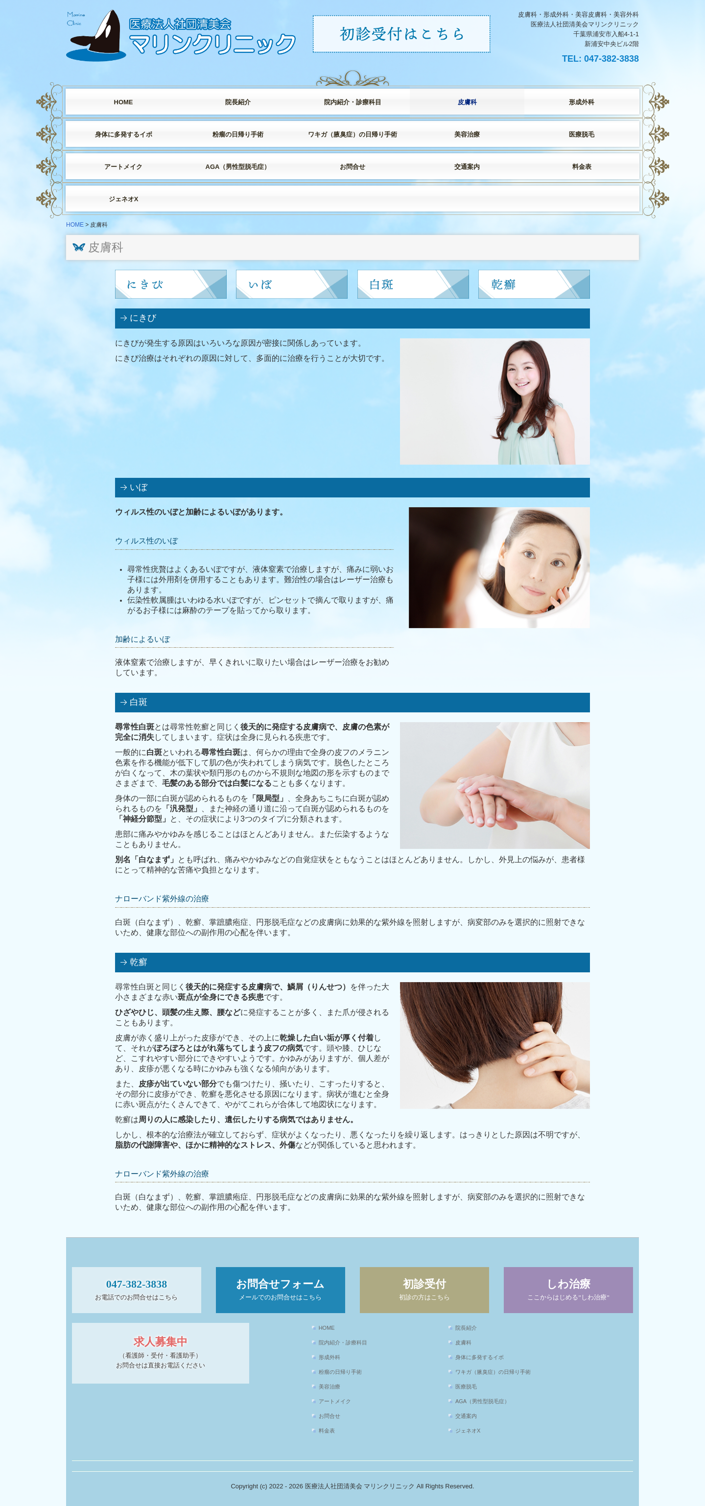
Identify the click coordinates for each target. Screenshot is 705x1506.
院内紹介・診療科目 (352, 102)
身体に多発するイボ (123, 134)
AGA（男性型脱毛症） (238, 166)
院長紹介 (238, 102)
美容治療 (467, 134)
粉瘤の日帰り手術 (237, 134)
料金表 (581, 166)
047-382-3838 (611, 59)
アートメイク (123, 166)
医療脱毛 (581, 134)
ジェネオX (124, 199)
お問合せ (352, 166)
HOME (123, 102)
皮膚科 (467, 102)
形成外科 (581, 102)
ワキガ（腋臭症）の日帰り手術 (352, 134)
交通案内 (467, 166)
